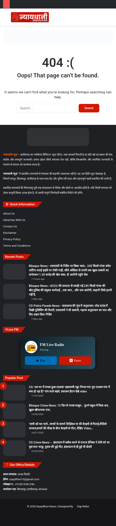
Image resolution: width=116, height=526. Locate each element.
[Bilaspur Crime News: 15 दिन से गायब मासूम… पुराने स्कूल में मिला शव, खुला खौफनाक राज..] (14, 411)
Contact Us (10, 226)
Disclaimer (9, 232)
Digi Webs (83, 506)
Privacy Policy (11, 239)
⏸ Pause (75, 360)
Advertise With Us (14, 220)
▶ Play (41, 360)
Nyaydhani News (46, 506)
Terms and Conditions (17, 245)
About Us (9, 213)
